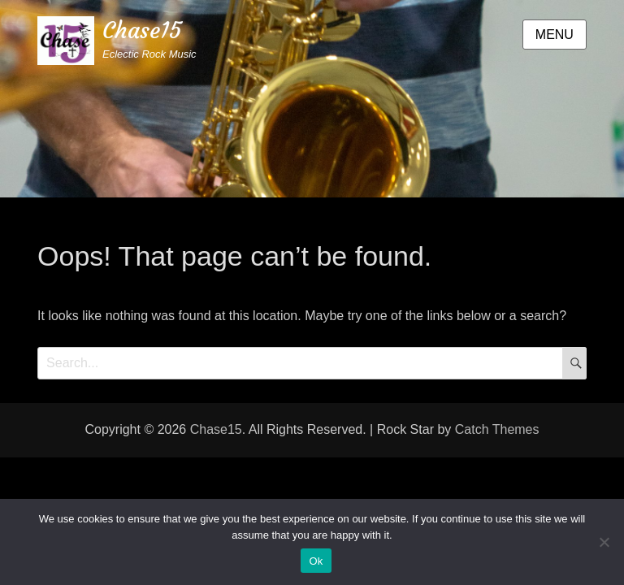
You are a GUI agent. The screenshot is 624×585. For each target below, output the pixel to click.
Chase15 (141, 30)
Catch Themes (497, 429)
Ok (316, 561)
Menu (554, 34)
